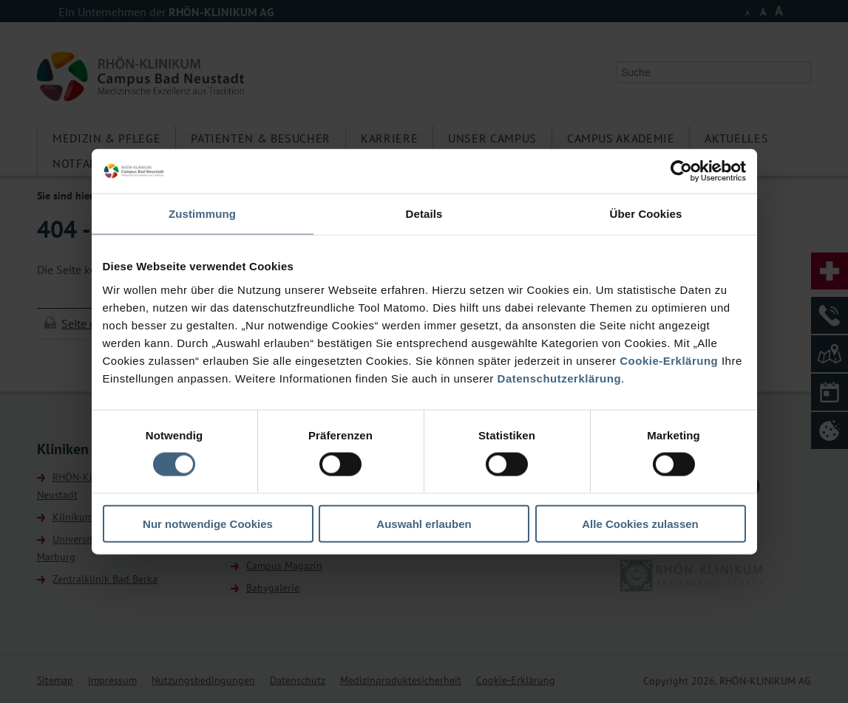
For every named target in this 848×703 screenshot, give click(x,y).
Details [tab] (424, 214)
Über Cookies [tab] (646, 214)
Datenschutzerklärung (560, 377)
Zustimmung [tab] (202, 214)
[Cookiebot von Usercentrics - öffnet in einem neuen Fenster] (681, 171)
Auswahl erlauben (423, 523)
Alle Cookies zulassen (640, 523)
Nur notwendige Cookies (208, 523)
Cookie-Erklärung (669, 360)
